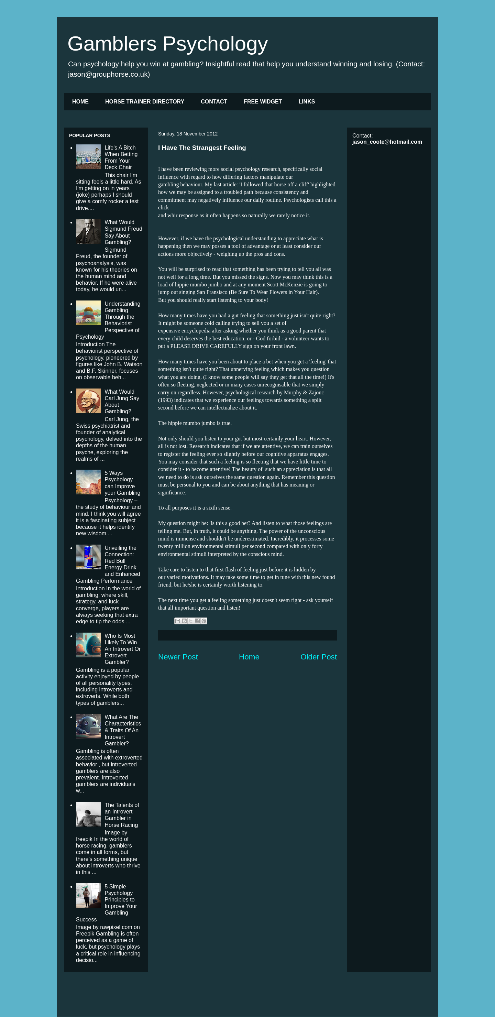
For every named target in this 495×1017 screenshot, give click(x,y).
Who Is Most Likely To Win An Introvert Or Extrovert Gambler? (122, 649)
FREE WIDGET (263, 102)
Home (249, 657)
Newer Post (178, 657)
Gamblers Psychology (167, 43)
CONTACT (214, 102)
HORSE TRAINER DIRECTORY (144, 102)
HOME (80, 102)
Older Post (318, 657)
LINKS (306, 102)
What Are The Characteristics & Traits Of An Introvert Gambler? (122, 730)
